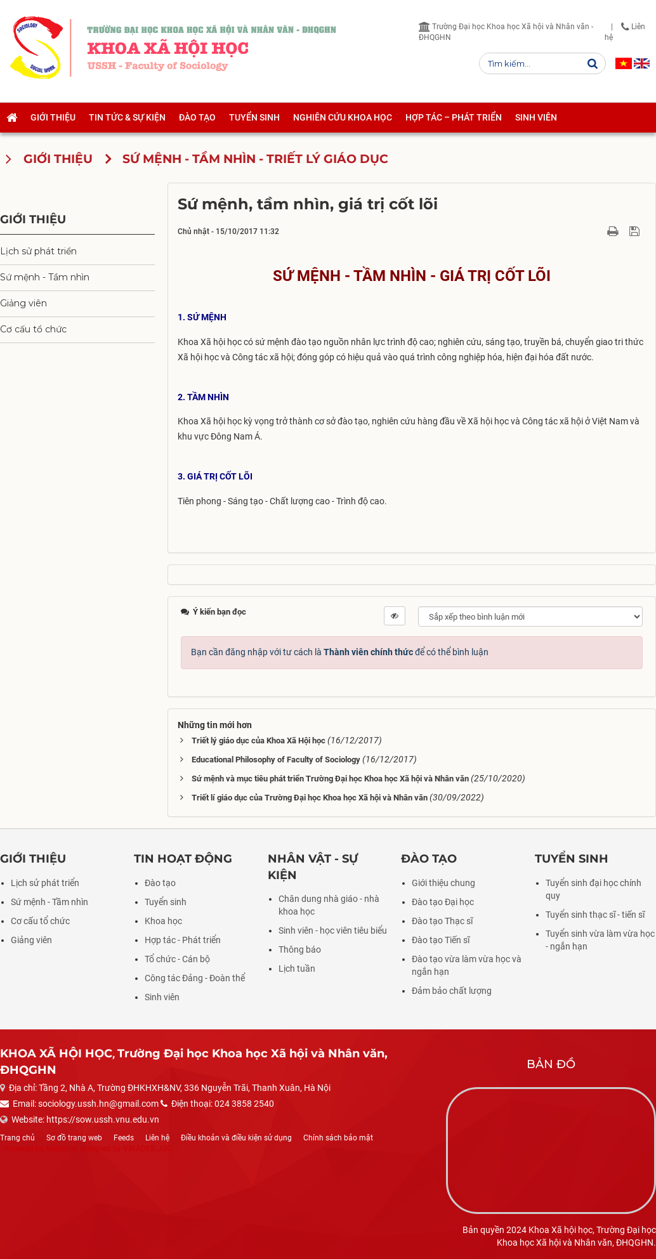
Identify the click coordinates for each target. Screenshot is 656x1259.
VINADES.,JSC (147, 1148)
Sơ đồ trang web (74, 1137)
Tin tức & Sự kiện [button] (127, 117)
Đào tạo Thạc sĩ (442, 921)
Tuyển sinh (166, 902)
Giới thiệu (33, 219)
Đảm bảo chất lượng (452, 991)
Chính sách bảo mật (338, 1137)
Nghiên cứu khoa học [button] (342, 117)
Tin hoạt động (183, 859)
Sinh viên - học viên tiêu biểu (333, 930)
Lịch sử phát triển (38, 251)
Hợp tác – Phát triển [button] (453, 117)
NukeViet (61, 1148)
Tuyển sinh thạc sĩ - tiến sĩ (595, 915)
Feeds (124, 1137)
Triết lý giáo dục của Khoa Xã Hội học (258, 740)
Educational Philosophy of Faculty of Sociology (276, 759)
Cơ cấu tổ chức (33, 329)
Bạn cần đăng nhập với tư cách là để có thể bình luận (340, 652)
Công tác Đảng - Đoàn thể (195, 978)
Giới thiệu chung (443, 883)
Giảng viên (23, 303)
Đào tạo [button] (197, 117)
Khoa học (163, 921)
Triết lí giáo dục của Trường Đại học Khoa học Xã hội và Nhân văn (310, 797)
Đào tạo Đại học (443, 902)
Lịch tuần (297, 968)
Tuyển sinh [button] (254, 117)
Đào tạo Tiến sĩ (440, 940)
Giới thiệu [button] (52, 117)
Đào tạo (160, 883)
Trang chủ (17, 1137)
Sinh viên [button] (536, 117)
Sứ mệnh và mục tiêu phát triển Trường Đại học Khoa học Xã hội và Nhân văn (330, 778)
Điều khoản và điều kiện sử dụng (236, 1137)
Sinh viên (162, 997)
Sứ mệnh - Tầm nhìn (44, 277)
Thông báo (300, 949)
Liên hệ (157, 1137)
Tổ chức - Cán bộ (177, 959)
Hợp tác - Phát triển (183, 940)
